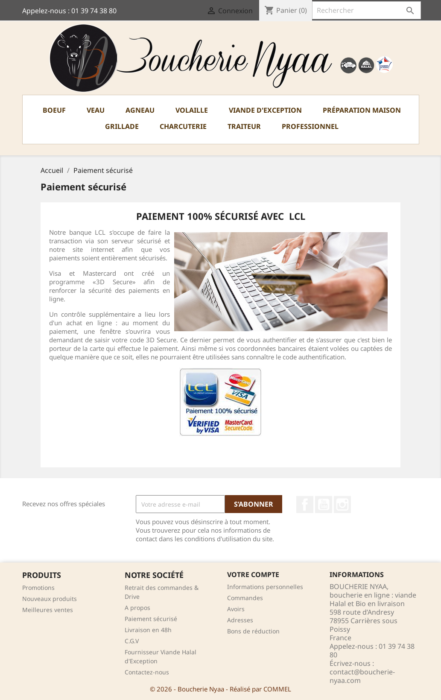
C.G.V (132, 641)
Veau (96, 110)
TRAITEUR (244, 126)
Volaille (191, 110)
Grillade (122, 126)
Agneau (140, 110)
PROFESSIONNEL (310, 126)
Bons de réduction (253, 631)
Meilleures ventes (47, 610)
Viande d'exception (265, 110)
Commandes (245, 598)
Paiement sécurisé (151, 619)
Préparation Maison (362, 110)
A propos (137, 608)
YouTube (323, 504)
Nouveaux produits (49, 599)
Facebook (304, 504)
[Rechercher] (366, 10)
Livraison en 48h (148, 630)
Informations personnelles (265, 587)
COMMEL (277, 689)
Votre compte (253, 574)
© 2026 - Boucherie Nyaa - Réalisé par (206, 689)
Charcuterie (183, 126)
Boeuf (54, 110)
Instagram (342, 504)
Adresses (240, 620)
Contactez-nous (147, 672)
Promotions (38, 587)
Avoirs (236, 609)
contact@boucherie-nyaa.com (362, 676)
